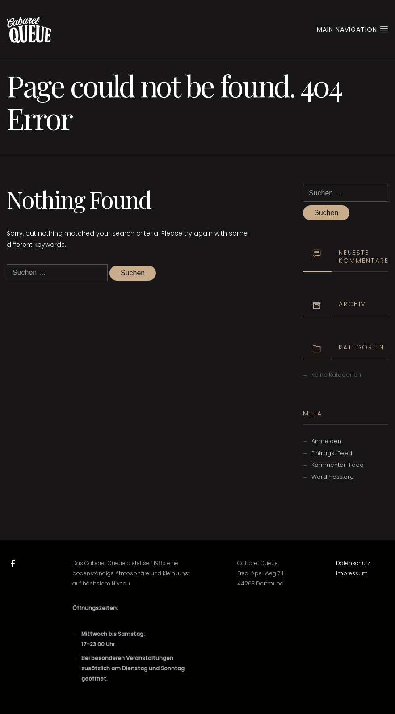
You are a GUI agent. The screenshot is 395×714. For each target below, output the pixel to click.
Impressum (352, 573)
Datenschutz (353, 563)
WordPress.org (332, 477)
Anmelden (326, 441)
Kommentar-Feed (337, 465)
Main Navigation (352, 29)
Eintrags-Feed (331, 453)
